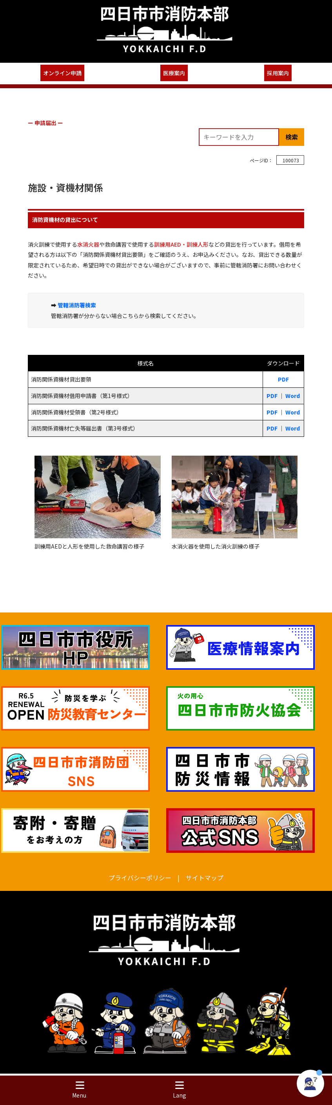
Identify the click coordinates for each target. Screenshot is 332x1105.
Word (292, 396)
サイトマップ (204, 877)
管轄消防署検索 (77, 305)
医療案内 (174, 73)
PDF (283, 379)
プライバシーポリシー (140, 877)
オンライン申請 (62, 73)
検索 (291, 137)
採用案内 (278, 73)
